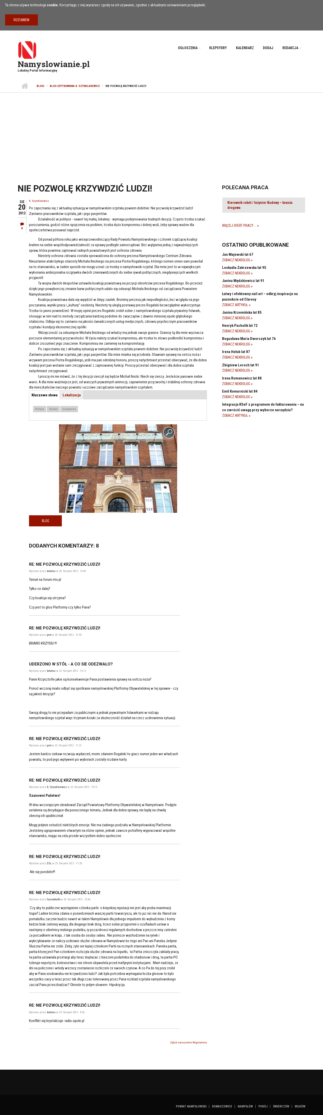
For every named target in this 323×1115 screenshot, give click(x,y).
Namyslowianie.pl (54, 63)
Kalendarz (245, 48)
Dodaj (268, 48)
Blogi (40, 86)
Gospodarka (69, 409)
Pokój (262, 1106)
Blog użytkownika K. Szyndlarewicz (75, 86)
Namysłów (245, 1106)
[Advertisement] (161, 130)
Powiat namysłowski (191, 1106)
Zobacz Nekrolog (236, 260)
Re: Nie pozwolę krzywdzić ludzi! (64, 564)
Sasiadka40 (53, 899)
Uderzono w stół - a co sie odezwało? (71, 664)
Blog (45, 521)
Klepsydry (218, 48)
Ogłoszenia (188, 48)
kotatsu (51, 571)
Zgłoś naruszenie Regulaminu (188, 1042)
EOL (49, 863)
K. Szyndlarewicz (39, 201)
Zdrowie (53, 409)
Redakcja (290, 48)
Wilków (300, 1106)
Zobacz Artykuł (235, 305)
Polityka (39, 409)
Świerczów (281, 1106)
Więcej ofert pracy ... (239, 226)
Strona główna (25, 86)
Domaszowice (222, 1106)
